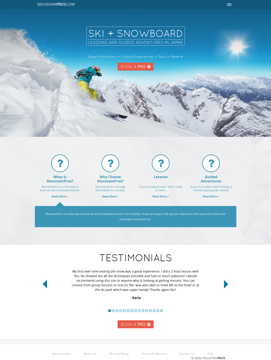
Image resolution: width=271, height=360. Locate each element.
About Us (90, 353)
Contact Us (187, 353)
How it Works (61, 353)
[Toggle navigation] (229, 4)
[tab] (60, 179)
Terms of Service (154, 353)
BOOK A (135, 67)
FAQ (211, 353)
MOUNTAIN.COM (56, 4)
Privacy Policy (119, 353)
